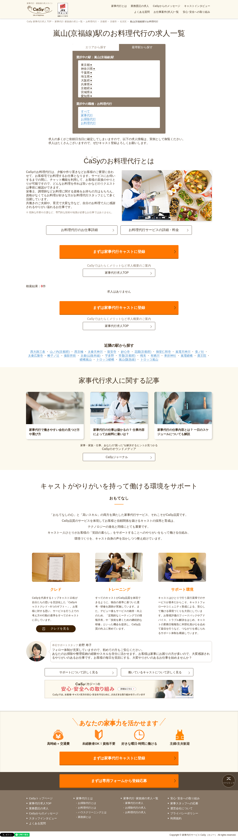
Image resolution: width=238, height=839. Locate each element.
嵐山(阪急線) (127, 359)
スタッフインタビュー (43, 818)
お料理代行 (91, 21)
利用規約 (175, 818)
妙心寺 (125, 351)
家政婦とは (84, 816)
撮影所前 (70, 355)
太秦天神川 (95, 351)
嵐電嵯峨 (187, 355)
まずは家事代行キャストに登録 (119, 252)
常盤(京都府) (127, 355)
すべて (85, 111)
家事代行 (87, 115)
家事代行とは (119, 5)
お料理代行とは (87, 807)
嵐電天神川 (183, 351)
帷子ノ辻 (53, 355)
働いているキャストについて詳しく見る (155, 672)
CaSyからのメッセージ (166, 5)
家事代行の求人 (134, 803)
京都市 (113, 21)
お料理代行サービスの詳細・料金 (154, 230)
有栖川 (155, 355)
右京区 (123, 21)
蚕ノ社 (199, 351)
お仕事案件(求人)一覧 (166, 11)
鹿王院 (201, 355)
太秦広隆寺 (35, 355)
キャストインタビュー (197, 5)
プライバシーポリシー (184, 813)
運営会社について (181, 808)
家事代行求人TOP (117, 272)
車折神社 (170, 355)
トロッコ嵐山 (149, 359)
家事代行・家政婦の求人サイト (40, 9)
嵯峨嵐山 (86, 359)
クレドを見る (55, 628)
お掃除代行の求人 (135, 807)
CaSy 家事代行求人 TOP (39, 21)
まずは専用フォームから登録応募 (119, 781)
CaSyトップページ (41, 798)
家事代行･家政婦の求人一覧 (69, 21)
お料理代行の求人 (135, 812)
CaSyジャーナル (117, 457)
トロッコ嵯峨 (105, 359)
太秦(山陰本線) (90, 355)
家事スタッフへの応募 (184, 803)
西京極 (78, 351)
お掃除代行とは (87, 803)
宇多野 (109, 355)
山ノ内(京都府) (60, 351)
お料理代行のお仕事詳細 (79, 230)
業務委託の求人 (140, 5)
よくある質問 (142, 11)
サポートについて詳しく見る (78, 672)
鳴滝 (143, 355)
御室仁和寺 (163, 351)
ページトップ (228, 783)
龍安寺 (111, 351)
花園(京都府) (142, 351)
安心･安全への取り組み (196, 11)
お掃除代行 (88, 119)
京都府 (103, 21)
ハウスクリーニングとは (92, 812)
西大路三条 (37, 351)
